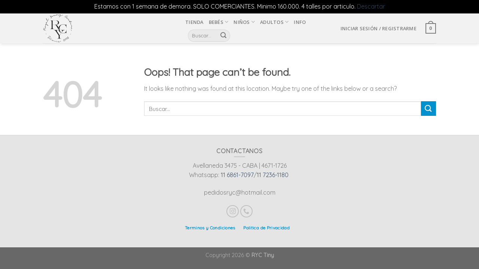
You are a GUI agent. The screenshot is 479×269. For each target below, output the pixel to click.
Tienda (194, 22)
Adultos (274, 21)
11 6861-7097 (237, 175)
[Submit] (428, 108)
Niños (244, 21)
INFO (300, 22)
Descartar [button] (371, 6)
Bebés (219, 21)
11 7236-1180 (273, 175)
